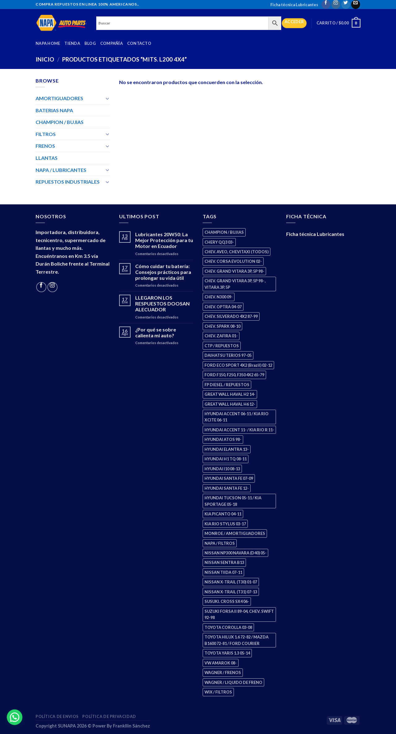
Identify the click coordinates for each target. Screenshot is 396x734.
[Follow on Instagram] (335, 4)
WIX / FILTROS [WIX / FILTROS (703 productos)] (218, 691)
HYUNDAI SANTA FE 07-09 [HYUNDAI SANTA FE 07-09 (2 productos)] (228, 478)
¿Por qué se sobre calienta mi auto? (155, 332)
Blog (90, 43)
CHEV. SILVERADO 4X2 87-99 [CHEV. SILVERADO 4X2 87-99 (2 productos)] (231, 316)
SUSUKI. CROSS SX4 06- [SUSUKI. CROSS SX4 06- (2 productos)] (226, 601)
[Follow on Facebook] (325, 4)
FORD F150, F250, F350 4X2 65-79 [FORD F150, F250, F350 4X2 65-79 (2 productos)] (234, 374)
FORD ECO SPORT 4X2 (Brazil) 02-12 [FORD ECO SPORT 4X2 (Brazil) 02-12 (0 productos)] (238, 365)
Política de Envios (57, 716)
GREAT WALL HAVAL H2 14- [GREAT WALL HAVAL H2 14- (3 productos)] (229, 394)
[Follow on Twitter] (345, 4)
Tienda (72, 43)
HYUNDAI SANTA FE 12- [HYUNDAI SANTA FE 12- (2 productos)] (226, 488)
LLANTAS (47, 158)
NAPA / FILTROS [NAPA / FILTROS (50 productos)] (219, 543)
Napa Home (48, 43)
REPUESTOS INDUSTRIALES (68, 182)
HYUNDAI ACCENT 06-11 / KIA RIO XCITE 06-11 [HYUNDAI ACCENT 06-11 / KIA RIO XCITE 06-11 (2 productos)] (236, 416)
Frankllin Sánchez (131, 725)
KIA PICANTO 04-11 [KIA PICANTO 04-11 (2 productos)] (222, 513)
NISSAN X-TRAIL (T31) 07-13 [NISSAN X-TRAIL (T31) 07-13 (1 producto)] (230, 591)
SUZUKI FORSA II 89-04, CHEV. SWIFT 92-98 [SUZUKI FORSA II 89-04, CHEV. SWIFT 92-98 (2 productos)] (239, 614)
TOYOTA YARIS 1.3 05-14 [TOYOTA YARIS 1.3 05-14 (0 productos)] (227, 653)
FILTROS (46, 134)
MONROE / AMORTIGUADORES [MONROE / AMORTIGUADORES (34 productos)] (234, 533)
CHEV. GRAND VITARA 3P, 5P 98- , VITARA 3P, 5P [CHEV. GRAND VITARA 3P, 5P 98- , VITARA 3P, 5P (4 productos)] (235, 283)
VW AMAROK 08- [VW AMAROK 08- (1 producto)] (220, 662)
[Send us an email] (355, 4)
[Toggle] (107, 98)
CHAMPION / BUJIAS (60, 122)
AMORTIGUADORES (59, 98)
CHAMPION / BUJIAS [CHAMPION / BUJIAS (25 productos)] (224, 232)
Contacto (139, 43)
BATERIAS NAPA (54, 110)
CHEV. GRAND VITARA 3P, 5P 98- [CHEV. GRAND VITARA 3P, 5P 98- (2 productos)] (234, 271)
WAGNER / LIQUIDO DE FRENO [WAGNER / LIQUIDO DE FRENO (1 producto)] (233, 682)
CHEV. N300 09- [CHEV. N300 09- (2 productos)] (218, 296)
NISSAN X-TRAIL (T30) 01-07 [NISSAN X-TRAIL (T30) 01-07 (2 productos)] (230, 581)
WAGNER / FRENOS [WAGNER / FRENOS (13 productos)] (222, 672)
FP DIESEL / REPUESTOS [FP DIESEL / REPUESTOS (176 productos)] (226, 384)
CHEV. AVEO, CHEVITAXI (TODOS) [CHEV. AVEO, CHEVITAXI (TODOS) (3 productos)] (236, 251)
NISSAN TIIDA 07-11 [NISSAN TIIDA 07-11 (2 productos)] (223, 572)
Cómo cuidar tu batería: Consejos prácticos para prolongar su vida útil (163, 272)
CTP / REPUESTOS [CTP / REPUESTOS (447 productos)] (221, 345)
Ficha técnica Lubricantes (294, 4)
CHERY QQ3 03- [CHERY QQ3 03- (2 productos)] (219, 242)
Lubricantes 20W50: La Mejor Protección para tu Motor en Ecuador (164, 240)
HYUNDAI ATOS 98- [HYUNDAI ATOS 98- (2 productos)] (222, 439)
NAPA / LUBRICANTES (61, 170)
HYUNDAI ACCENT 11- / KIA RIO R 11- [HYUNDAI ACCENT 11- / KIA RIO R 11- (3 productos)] (239, 429)
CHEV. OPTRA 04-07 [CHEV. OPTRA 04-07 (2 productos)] (223, 306)
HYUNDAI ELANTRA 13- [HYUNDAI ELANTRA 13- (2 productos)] (226, 449)
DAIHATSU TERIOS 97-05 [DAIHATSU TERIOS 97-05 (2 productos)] (228, 355)
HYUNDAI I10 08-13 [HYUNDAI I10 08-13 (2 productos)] (222, 468)
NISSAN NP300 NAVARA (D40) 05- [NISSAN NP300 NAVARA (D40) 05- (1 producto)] (235, 552)
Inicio (45, 59)
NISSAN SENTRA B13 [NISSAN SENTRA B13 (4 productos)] (224, 562)
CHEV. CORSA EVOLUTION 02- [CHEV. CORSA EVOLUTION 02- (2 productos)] (233, 261)
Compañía (111, 43)
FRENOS (45, 146)
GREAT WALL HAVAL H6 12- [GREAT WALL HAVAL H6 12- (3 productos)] (229, 404)
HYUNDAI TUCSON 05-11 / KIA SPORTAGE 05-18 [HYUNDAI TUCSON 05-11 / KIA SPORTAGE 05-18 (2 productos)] (232, 500)
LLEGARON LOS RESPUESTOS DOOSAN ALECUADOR (162, 303)
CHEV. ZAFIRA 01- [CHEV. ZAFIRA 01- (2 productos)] (221, 335)
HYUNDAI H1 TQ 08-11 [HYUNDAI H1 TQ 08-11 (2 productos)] (225, 458)
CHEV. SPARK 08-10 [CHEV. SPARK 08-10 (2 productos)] (222, 326)
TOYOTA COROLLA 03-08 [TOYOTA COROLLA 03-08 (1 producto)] (228, 627)
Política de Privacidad (109, 716)
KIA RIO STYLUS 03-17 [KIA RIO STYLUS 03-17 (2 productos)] (225, 523)
